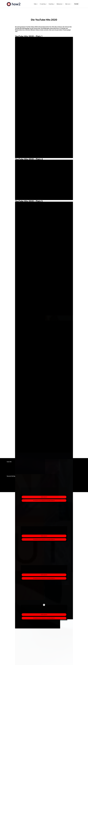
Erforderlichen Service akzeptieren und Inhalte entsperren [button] (44, 618)
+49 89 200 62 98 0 (12, 464)
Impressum (10, 473)
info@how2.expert (11, 466)
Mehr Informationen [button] (44, 611)
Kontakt (9, 469)
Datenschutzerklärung (12, 471)
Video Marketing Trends (13, 479)
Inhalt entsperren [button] (44, 614)
